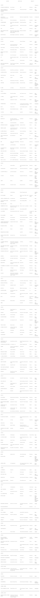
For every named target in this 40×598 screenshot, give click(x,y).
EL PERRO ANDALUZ (3, 131)
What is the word (4, 293)
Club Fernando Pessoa (4, 444)
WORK (7, 1)
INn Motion (2, 576)
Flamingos (2, 219)
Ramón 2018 (3, 477)
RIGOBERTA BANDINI (4, 138)
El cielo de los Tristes (4, 416)
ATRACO (2, 155)
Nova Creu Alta (3, 381)
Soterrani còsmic (4, 280)
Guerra (2, 346)
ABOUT (32, 1)
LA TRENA (2, 96)
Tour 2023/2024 (3, 75)
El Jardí (2, 87)
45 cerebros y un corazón (5, 265)
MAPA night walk (3, 474)
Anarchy (2, 312)
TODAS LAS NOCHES (4, 133)
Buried (2, 454)
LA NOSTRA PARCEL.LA (4, 171)
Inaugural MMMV (3, 290)
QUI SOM (2, 41)
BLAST (2, 106)
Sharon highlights (4, 388)
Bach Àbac (2, 309)
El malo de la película (4, 514)
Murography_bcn (3, 369)
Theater (36, 10)
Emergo (2, 440)
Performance (36, 25)
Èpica (1, 296)
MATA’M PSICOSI (3, 34)
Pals (1, 349)
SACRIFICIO (2, 144)
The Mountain (3, 168)
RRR (1, 141)
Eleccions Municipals (4, 506)
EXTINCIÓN (2, 99)
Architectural (36, 30)
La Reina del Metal (4, 72)
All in (2, 330)
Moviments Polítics (4, 399)
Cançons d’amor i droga (5, 555)
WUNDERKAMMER (3, 22)
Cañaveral (2, 517)
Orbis (1, 302)
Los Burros (2, 332)
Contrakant (3, 184)
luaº (1, 165)
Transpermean (3, 581)
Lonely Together (3, 361)
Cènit (1, 390)
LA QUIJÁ (2, 49)
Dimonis (2, 192)
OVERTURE (2, 82)
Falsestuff (2, 258)
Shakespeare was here (4, 544)
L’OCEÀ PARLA (3, 44)
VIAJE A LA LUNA (3, 159)
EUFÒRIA (2, 122)
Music (35, 9)
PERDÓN (2, 60)
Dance (36, 7)
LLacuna (2, 273)
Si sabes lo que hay (4, 327)
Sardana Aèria (3, 463)
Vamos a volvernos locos (5, 198)
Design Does (3, 262)
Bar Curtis (2, 547)
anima (2, 180)
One (1, 531)
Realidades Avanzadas (4, 503)
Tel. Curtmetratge (4, 493)
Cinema (36, 118)
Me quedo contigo (4, 225)
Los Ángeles (3, 300)
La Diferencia (3, 469)
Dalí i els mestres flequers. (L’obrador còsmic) (4, 538)
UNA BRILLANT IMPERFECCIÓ (5, 7)
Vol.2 (1, 491)
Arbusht (2, 519)
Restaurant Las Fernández (5, 557)
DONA (1, 80)
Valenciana (2, 217)
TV (35, 506)
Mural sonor (3, 314)
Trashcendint (3, 334)
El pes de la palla (4, 549)
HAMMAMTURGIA (3, 103)
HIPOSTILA (2, 77)
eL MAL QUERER (3, 195)
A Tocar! (2, 175)
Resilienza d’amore (4, 351)
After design (3, 425)
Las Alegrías (3, 211)
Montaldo (2, 386)
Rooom (2, 442)
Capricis (2, 383)
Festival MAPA (3, 456)
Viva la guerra (3, 512)
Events (36, 225)
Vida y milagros (3, 489)
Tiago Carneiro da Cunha (5, 588)
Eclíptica (2, 288)
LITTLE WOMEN (3, 25)
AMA (1, 28)
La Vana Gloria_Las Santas (5, 568)
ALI (1, 57)
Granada (2, 371)
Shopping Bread (3, 559)
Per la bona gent (3, 203)
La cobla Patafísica (4, 356)
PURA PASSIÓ (3, 47)
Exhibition (36, 31)
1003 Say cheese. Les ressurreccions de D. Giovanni (4, 10)
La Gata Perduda (3, 93)
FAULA (2, 20)
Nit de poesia (3, 397)
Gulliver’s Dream (3, 316)
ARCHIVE (20, 1)
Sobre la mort (3, 525)
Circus (36, 41)
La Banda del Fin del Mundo (5, 344)
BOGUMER (2, 157)
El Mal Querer (3, 215)
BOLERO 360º (3, 118)
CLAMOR (2, 153)
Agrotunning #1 (3, 528)
